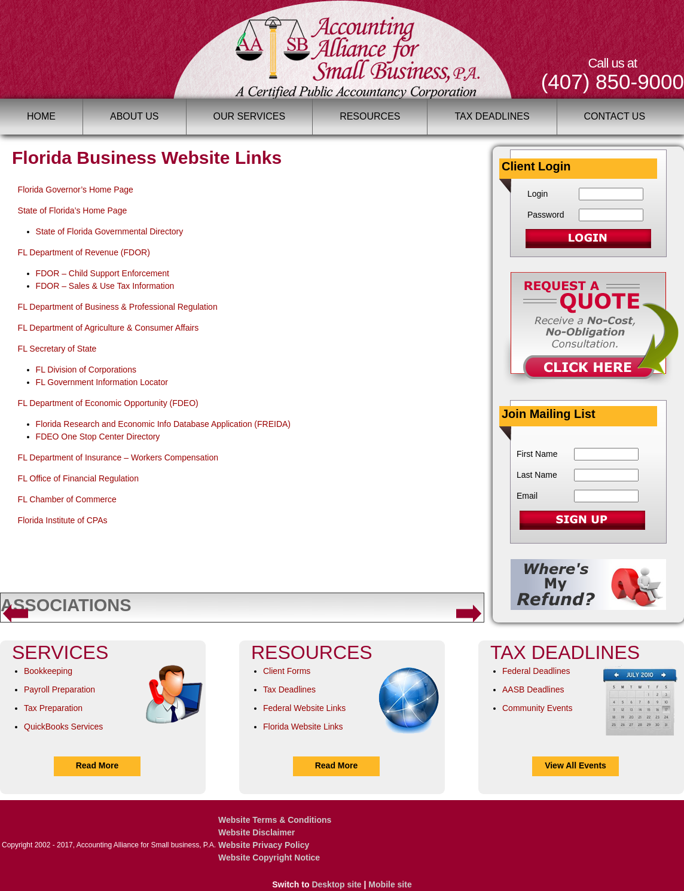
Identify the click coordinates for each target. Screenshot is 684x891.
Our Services (249, 116)
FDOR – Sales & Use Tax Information (105, 286)
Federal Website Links (304, 708)
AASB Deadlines (533, 689)
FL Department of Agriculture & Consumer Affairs (108, 327)
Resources (370, 116)
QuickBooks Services (63, 726)
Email (527, 496)
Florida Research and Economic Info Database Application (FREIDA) (163, 424)
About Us (134, 116)
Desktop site (336, 884)
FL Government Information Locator (102, 382)
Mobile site (389, 884)
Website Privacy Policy (263, 845)
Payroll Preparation (59, 689)
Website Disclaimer (256, 832)
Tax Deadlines (491, 116)
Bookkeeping (48, 671)
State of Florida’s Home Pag (70, 210)
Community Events (537, 708)
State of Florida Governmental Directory (110, 231)
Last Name (537, 475)
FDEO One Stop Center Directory (98, 436)
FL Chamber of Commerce (67, 499)
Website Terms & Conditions (274, 820)
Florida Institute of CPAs (63, 520)
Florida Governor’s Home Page (75, 189)
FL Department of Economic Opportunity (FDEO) (108, 403)
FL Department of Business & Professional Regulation (118, 307)
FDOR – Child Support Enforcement (102, 273)
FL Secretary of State (57, 348)
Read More (97, 765)
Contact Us (615, 116)
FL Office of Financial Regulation (78, 478)
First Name (537, 454)
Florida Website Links (303, 726)
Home (41, 116)
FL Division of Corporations (86, 369)
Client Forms (286, 671)
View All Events (575, 765)
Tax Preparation (53, 708)
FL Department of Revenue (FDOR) (84, 252)
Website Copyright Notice (269, 857)
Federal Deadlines (536, 671)
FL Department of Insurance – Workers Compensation (118, 457)
